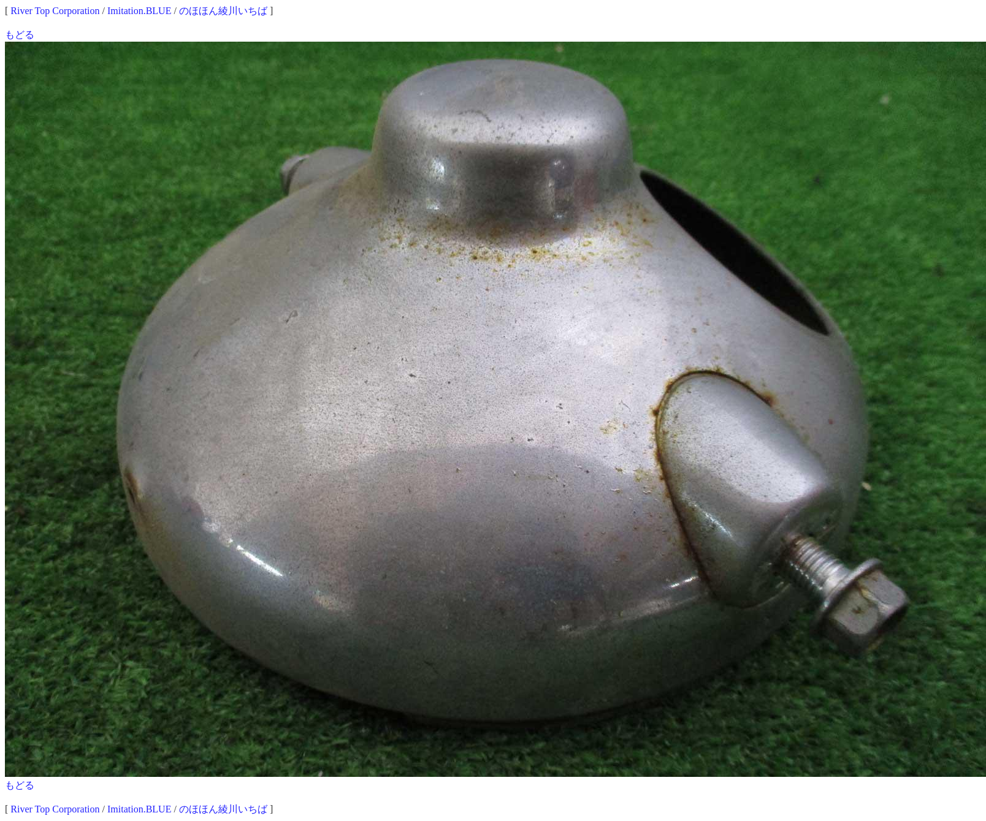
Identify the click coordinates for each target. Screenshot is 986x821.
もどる (19, 34)
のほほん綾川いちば (223, 11)
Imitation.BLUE (139, 11)
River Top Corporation (54, 11)
